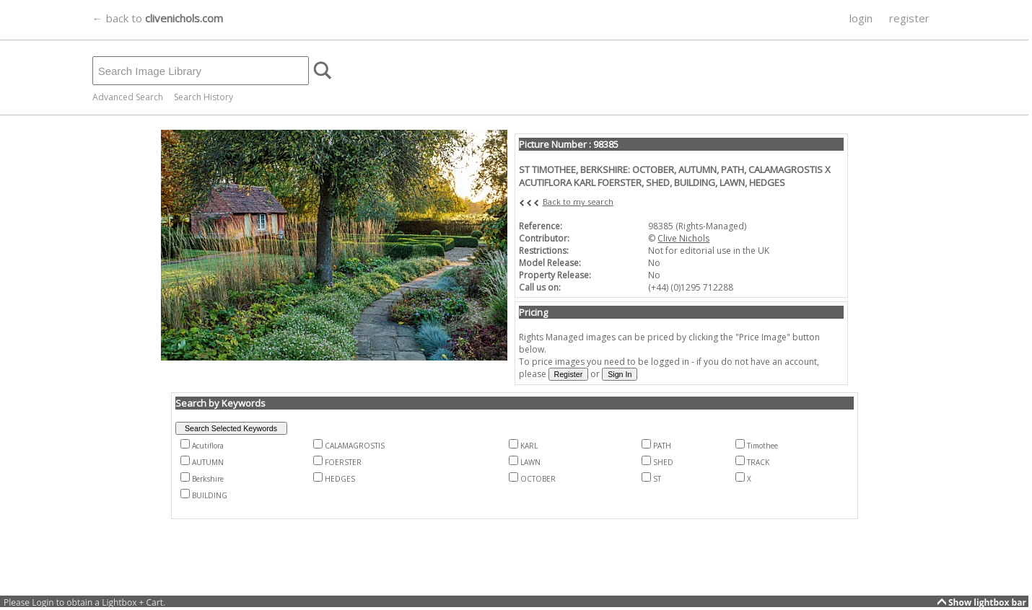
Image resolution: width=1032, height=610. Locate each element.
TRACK (758, 462)
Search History (203, 97)
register (909, 18)
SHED (663, 462)
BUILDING (209, 495)
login (861, 18)
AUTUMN (208, 462)
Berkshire (208, 479)
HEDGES (340, 479)
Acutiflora (208, 446)
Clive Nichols (683, 238)
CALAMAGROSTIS (355, 446)
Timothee (762, 446)
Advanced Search (127, 97)
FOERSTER (343, 462)
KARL (529, 446)
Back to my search (578, 201)
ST (657, 479)
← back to (157, 18)
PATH (662, 446)
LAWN (530, 462)
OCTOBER (538, 479)
